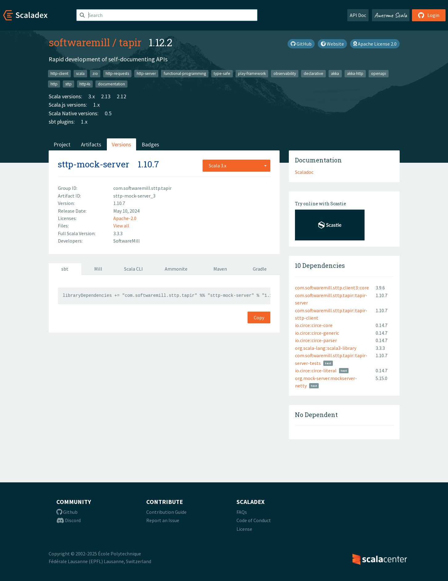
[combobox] (236, 165)
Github (67, 512)
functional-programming (185, 73)
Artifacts (91, 144)
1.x (96, 104)
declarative (313, 73)
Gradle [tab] (260, 269)
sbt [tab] (64, 269)
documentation (111, 83)
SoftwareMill (126, 241)
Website (332, 44)
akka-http (355, 73)
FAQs (241, 512)
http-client (59, 73)
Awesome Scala (390, 15)
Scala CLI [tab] (133, 269)
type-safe (222, 73)
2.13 (106, 96)
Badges (150, 144)
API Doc (358, 15)
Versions (121, 144)
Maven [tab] (220, 269)
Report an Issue (162, 520)
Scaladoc (304, 172)
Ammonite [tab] (176, 269)
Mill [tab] (98, 269)
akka (335, 73)
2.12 (121, 96)
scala (80, 73)
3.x (91, 96)
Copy (259, 317)
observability (284, 73)
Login (428, 15)
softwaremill (79, 42)
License (244, 529)
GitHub (301, 44)
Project (62, 144)
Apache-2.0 (124, 218)
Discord (68, 520)
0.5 (108, 113)
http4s (84, 83)
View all (121, 226)
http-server (146, 73)
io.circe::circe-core (314, 325)
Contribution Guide (166, 512)
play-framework (252, 73)
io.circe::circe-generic (317, 333)
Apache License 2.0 (375, 44)
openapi (378, 73)
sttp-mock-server (93, 164)
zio (95, 73)
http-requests (117, 73)
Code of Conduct (253, 520)
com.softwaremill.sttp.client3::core (332, 287)
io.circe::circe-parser (316, 340)
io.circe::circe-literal (316, 370)
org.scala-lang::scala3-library (325, 348)
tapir (130, 42)
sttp (68, 83)
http (54, 83)
